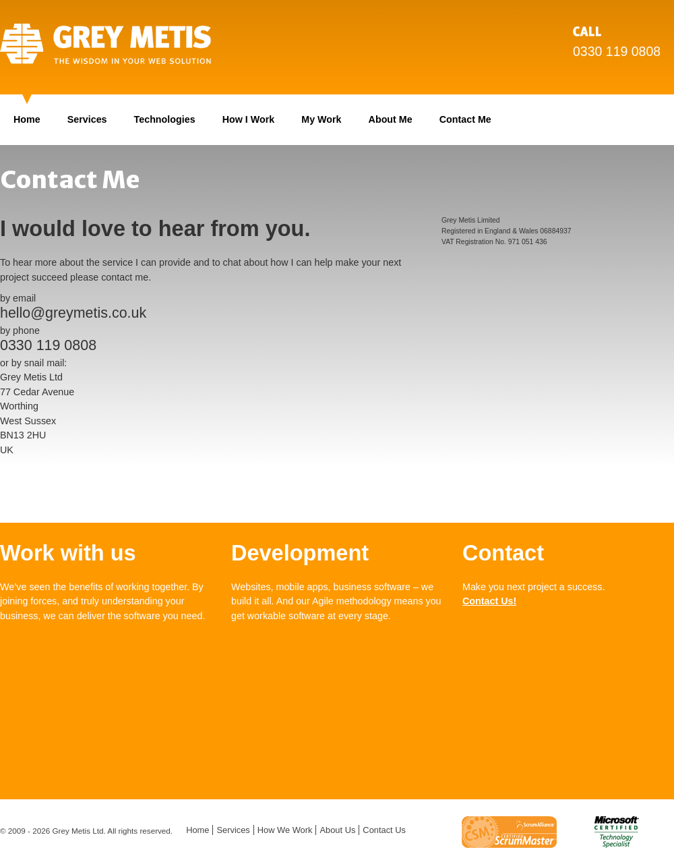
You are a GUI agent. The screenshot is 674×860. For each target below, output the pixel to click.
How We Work (285, 830)
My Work (321, 119)
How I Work (248, 119)
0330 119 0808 (617, 51)
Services (87, 119)
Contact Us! (489, 601)
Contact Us (384, 830)
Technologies (164, 119)
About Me (390, 119)
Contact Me (465, 119)
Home (26, 119)
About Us (337, 830)
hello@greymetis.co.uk (73, 313)
